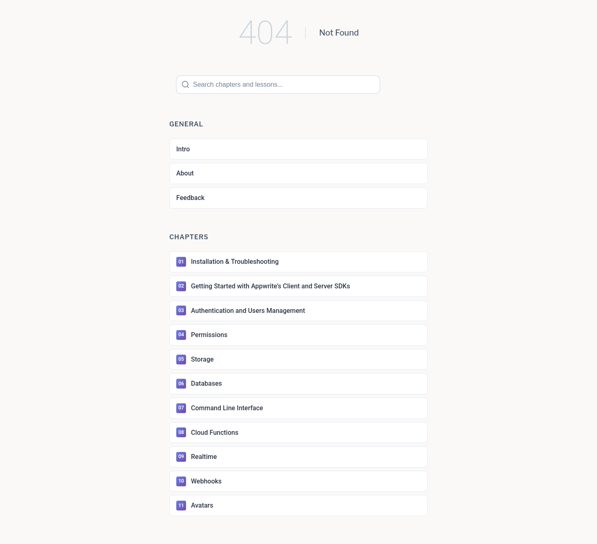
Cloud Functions (207, 432)
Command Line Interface (219, 408)
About (185, 173)
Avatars (194, 505)
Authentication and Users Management (240, 310)
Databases (199, 384)
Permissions (201, 335)
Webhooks (199, 481)
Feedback (190, 198)
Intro (183, 149)
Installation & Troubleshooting (227, 262)
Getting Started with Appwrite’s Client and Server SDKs (263, 286)
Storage (195, 359)
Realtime (196, 457)
